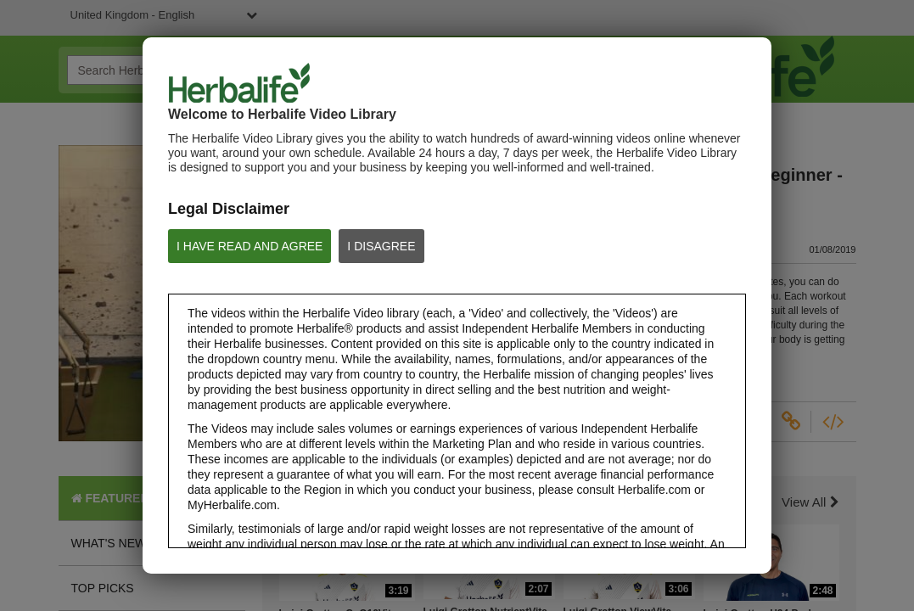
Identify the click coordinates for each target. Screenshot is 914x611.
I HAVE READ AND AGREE (249, 246)
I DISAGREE (381, 246)
